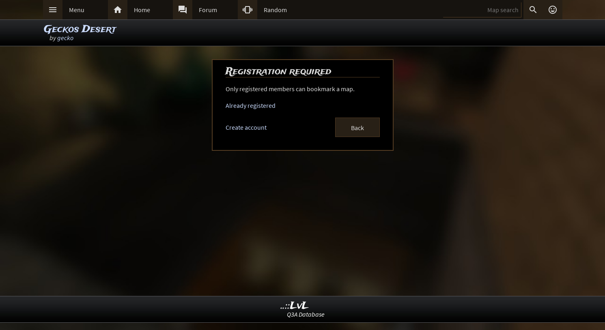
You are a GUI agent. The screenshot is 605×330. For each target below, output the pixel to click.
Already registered (251, 105)
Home (142, 10)
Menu (76, 10)
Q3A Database (306, 314)
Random (275, 10)
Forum (208, 10)
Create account (246, 127)
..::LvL (294, 306)
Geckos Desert (80, 29)
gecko (65, 38)
